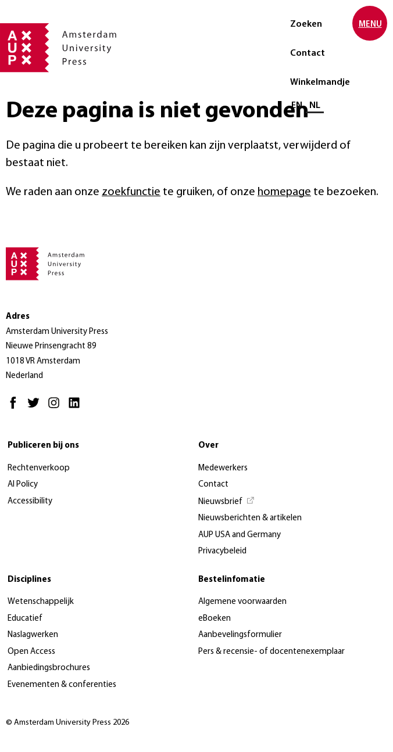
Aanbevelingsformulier (240, 635)
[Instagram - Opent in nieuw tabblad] (57, 408)
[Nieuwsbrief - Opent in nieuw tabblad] (226, 502)
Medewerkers (223, 468)
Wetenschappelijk (41, 602)
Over (208, 445)
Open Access (31, 651)
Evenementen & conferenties (62, 685)
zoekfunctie (131, 192)
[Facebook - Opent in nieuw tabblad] (16, 408)
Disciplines (29, 579)
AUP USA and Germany (239, 535)
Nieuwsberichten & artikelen (250, 518)
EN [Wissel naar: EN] (296, 105)
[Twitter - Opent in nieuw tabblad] (36, 408)
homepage (284, 192)
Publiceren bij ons (43, 445)
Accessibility (30, 501)
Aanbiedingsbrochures (49, 668)
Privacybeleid (222, 551)
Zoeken (306, 24)
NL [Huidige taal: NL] (314, 105)
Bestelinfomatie (231, 579)
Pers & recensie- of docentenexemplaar (271, 651)
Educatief (25, 618)
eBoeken (214, 618)
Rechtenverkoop (39, 468)
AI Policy (23, 484)
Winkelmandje (320, 82)
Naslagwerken (33, 635)
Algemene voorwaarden (242, 602)
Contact (307, 53)
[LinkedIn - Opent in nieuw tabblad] (77, 408)
